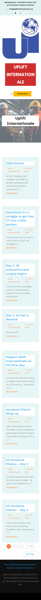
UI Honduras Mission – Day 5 (17, 483)
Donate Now (22, 94)
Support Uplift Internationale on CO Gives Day (18, 386)
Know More (11, 215)
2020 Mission (15, 185)
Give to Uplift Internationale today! (20, 564)
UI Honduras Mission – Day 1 (17, 530)
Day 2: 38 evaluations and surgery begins (17, 294)
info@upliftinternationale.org (21, 9)
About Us (11, 568)
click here (30, 5)
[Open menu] (11, 94)
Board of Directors (25, 568)
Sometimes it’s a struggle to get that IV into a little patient (20, 244)
